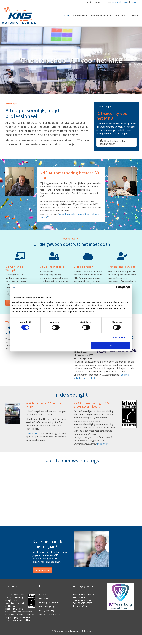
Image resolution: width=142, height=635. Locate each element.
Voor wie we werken (100, 15)
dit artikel (33, 433)
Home (66, 15)
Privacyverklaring (46, 610)
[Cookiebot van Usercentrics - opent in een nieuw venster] (118, 288)
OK (110, 345)
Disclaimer (43, 598)
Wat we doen (79, 15)
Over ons (119, 15)
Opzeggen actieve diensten (51, 614)
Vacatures (43, 594)
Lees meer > (103, 443)
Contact (126, 2)
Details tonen (118, 337)
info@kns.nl (116, 2)
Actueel (132, 15)
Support (133, 2)
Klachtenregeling (46, 606)
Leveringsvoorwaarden (49, 602)
